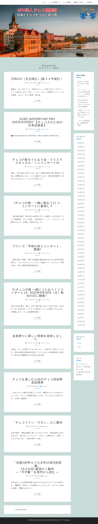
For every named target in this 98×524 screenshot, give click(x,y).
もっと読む (38, 100)
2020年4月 (81, 242)
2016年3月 (81, 310)
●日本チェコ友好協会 (83, 367)
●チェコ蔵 (79, 369)
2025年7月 (81, 169)
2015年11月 (81, 325)
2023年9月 (81, 204)
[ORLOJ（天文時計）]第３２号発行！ (37, 78)
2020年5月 (81, 238)
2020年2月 (81, 249)
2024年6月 (81, 188)
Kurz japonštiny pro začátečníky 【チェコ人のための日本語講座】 (37, 122)
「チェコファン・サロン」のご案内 (37, 422)
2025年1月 (81, 177)
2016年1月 (81, 317)
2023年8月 (81, 207)
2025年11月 (81, 154)
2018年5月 (81, 272)
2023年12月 (81, 196)
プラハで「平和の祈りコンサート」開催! (37, 247)
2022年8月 (81, 223)
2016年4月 (81, 306)
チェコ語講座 (67, 2)
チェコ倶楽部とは (54, 2)
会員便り (90, 2)
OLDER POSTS (21, 509)
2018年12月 (81, 264)
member (45, 386)
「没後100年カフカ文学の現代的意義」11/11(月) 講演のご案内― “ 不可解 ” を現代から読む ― (37, 467)
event (79, 343)
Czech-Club (45, 83)
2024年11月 (81, 181)
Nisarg (67, 520)
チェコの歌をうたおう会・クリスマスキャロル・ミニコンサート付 (37, 161)
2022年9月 (81, 219)
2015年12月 (81, 321)
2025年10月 (81, 158)
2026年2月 (81, 147)
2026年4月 (81, 143)
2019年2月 (81, 261)
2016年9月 (81, 298)
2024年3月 (81, 192)
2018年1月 (81, 276)
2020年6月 (81, 234)
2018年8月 (81, 268)
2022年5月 (81, 226)
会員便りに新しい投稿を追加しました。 (37, 337)
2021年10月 (81, 230)
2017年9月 (81, 283)
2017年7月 (81, 287)
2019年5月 (81, 257)
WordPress (54, 520)
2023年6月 (81, 211)
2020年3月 (81, 245)
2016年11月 (81, 295)
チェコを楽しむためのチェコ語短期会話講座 (37, 380)
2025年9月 (81, 162)
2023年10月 (81, 200)
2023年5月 (81, 215)
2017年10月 (81, 280)
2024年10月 (81, 185)
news (79, 347)
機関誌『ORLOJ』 (79, 2)
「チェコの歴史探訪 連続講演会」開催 (84, 123)
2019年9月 (81, 253)
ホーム (44, 2)
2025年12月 (81, 150)
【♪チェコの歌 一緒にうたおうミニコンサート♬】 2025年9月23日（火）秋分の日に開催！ (37, 292)
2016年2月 (81, 314)
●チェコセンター (82, 364)
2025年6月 (81, 173)
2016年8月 (81, 302)
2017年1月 (81, 291)
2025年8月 (81, 166)
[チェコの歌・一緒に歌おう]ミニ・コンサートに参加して (37, 204)
